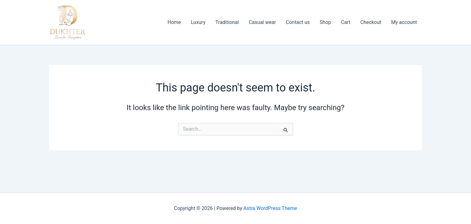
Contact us (298, 22)
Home (174, 22)
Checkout (370, 22)
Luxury (198, 22)
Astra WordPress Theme (270, 208)
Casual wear (262, 22)
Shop (325, 22)
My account (404, 22)
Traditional (227, 22)
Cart (345, 22)
